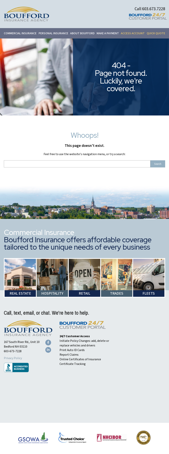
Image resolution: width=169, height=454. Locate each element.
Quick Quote (156, 33)
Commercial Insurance (20, 33)
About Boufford (82, 33)
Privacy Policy (13, 358)
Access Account (133, 33)
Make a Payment (108, 33)
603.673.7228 (153, 9)
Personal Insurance (53, 33)
